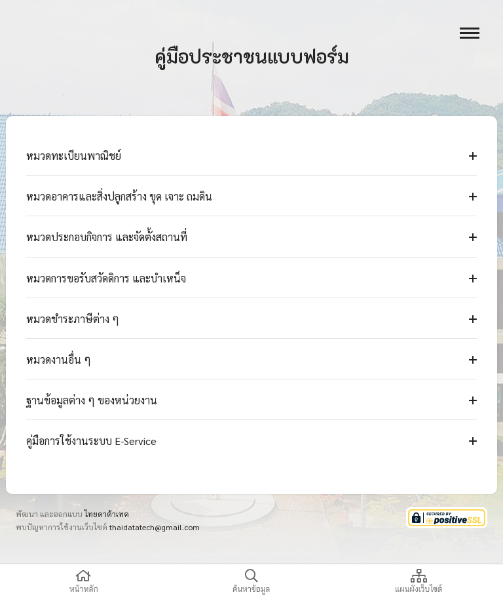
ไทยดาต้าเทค (106, 514)
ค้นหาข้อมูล (251, 582)
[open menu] (470, 33)
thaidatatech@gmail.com (154, 527)
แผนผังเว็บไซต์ (418, 582)
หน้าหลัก (84, 582)
